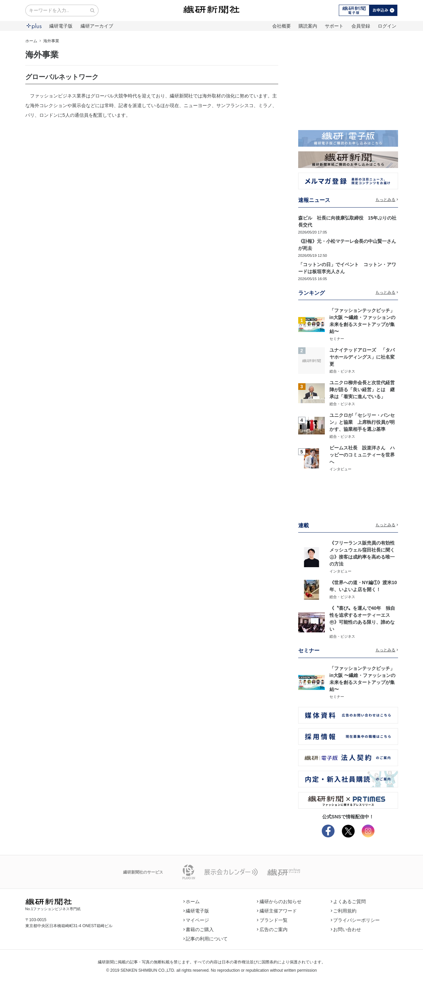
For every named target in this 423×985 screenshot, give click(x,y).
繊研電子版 (61, 26)
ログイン (387, 26)
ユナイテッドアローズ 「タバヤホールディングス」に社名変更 (362, 357)
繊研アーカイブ (97, 26)
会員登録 (360, 26)
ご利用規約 (344, 910)
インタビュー (340, 469)
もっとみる (386, 199)
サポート (334, 26)
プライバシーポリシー (355, 920)
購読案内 (308, 26)
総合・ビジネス (342, 371)
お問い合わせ (346, 929)
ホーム (31, 41)
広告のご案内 (272, 929)
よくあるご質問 (348, 901)
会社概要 (281, 26)
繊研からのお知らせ (279, 901)
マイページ (196, 920)
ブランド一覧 (272, 920)
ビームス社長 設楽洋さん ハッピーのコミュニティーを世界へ (362, 454)
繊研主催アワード (277, 910)
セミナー (336, 339)
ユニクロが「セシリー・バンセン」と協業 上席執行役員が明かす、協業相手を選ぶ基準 (362, 422)
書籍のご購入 (198, 929)
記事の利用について (205, 938)
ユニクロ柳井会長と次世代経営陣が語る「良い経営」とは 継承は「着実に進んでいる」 (362, 389)
